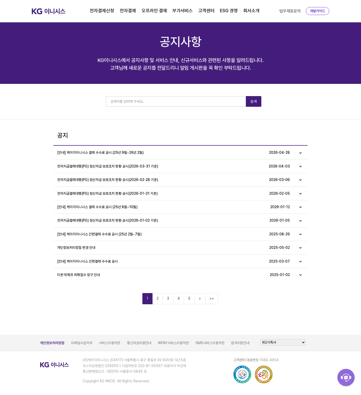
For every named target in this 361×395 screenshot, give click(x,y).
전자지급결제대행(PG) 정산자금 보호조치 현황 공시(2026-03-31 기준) (173, 166)
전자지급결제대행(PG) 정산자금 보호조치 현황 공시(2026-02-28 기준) (173, 180)
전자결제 (128, 10)
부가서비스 (182, 10)
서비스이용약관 (109, 343)
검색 (253, 101)
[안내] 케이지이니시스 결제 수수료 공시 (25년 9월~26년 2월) (173, 152)
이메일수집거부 (81, 343)
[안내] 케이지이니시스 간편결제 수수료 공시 (173, 261)
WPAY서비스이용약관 (173, 343)
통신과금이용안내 (139, 343)
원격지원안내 (240, 343)
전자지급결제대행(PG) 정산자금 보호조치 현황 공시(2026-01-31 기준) (173, 193)
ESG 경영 (229, 10)
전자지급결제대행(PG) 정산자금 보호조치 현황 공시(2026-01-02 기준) (173, 220)
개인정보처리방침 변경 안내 (173, 247)
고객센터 (206, 10)
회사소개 (251, 10)
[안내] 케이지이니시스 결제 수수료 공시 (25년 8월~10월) (173, 207)
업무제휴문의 (290, 11)
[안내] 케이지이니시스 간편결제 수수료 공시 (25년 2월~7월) (173, 234)
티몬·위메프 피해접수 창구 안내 (173, 275)
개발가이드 (317, 11)
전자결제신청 (102, 10)
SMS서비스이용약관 (209, 343)
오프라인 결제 (154, 10)
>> (211, 298)
